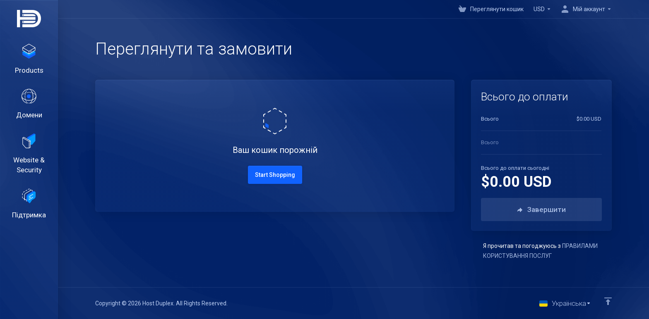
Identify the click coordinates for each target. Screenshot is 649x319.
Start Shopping (275, 174)
